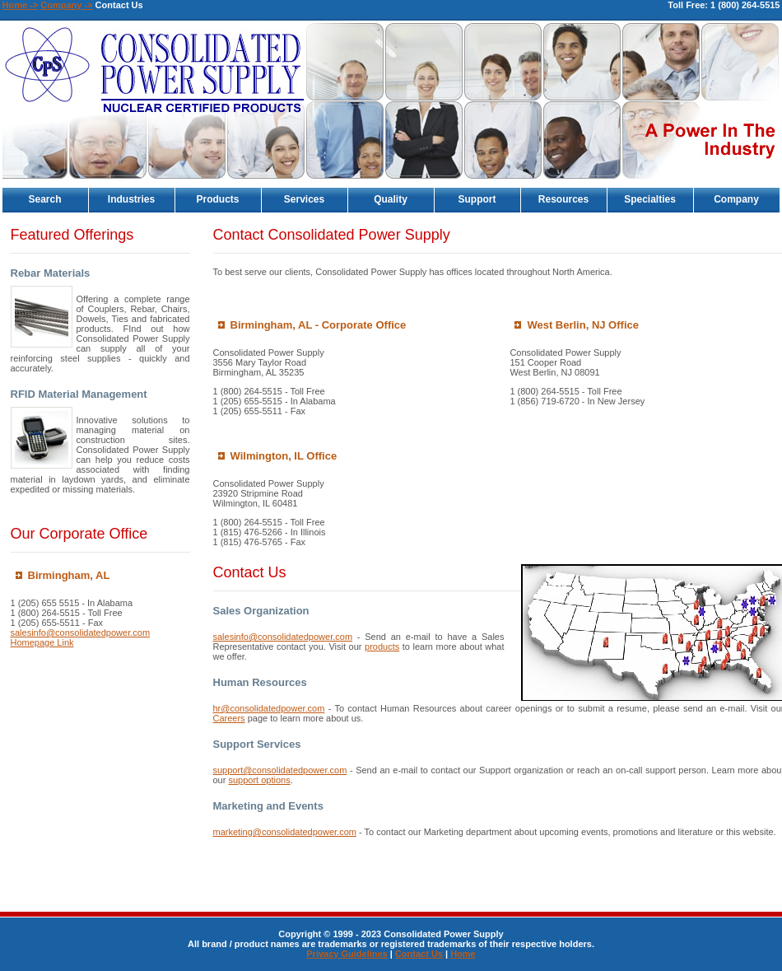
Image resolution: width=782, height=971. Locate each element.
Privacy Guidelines (346, 954)
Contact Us (419, 954)
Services (304, 199)
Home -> (20, 5)
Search (44, 199)
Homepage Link (42, 642)
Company (736, 199)
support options (259, 780)
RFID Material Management (79, 394)
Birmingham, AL (69, 575)
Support (477, 199)
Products (217, 199)
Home (463, 954)
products (382, 646)
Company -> (66, 5)
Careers (229, 718)
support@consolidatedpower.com (280, 770)
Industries (131, 199)
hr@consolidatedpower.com (269, 708)
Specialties (650, 199)
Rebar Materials (51, 273)
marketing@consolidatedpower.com (284, 832)
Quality (390, 199)
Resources (563, 199)
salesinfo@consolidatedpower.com (81, 632)
